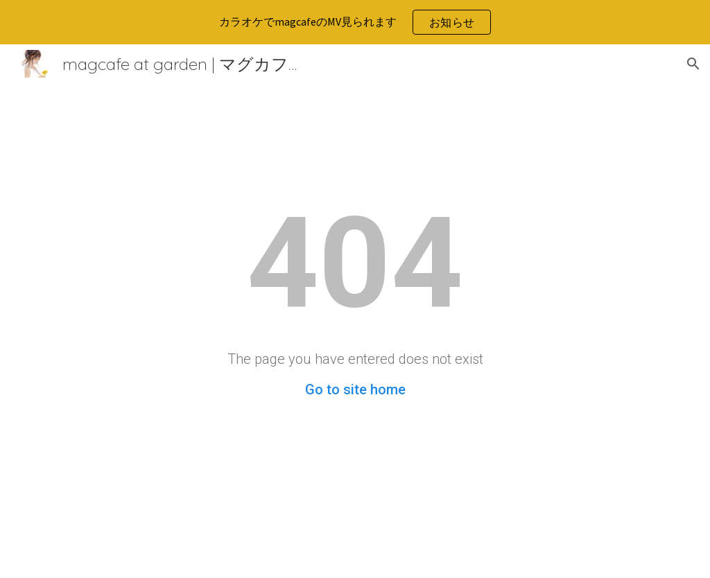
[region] (355, 22)
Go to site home (355, 389)
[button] (693, 63)
